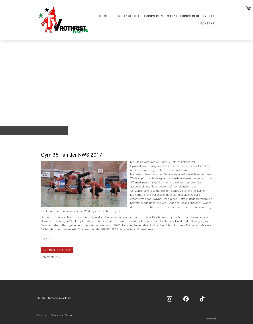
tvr (49, 238)
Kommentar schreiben (57, 250)
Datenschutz (57, 315)
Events (209, 16)
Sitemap (69, 315)
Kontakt (207, 23)
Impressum (43, 315)
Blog (116, 16)
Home (103, 16)
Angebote (132, 16)
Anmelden (211, 318)
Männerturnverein (183, 16)
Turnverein (153, 16)
